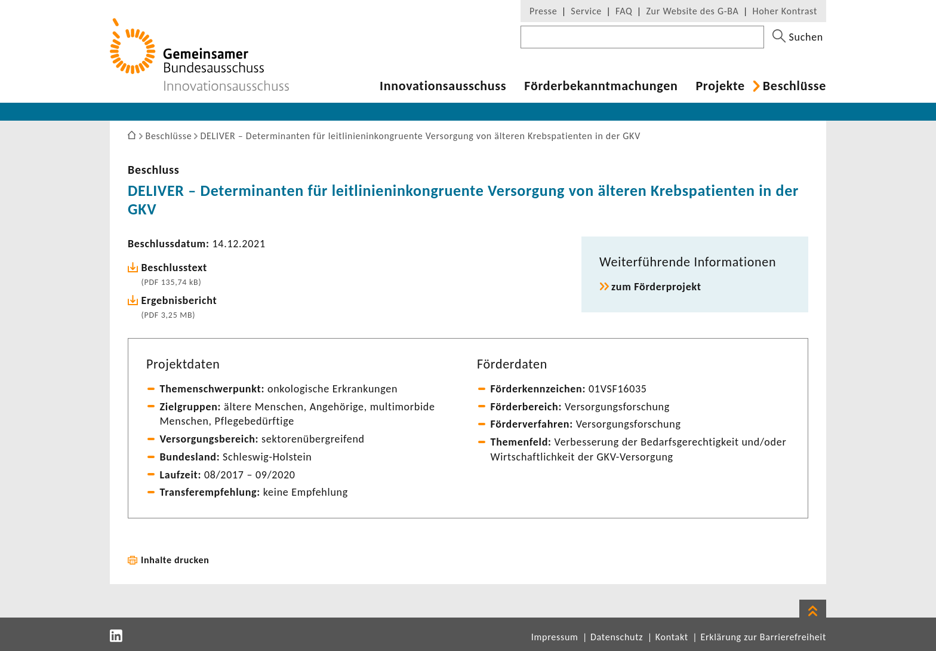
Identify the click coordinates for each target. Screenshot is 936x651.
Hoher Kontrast (785, 11)
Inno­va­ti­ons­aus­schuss (443, 86)
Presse (543, 11)
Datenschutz (616, 637)
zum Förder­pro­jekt (656, 286)
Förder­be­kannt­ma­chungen (601, 86)
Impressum (554, 637)
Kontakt (671, 637)
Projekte (719, 86)
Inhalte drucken (175, 560)
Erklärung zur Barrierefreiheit (763, 637)
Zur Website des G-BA (693, 11)
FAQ (623, 11)
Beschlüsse (794, 86)
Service (586, 11)
